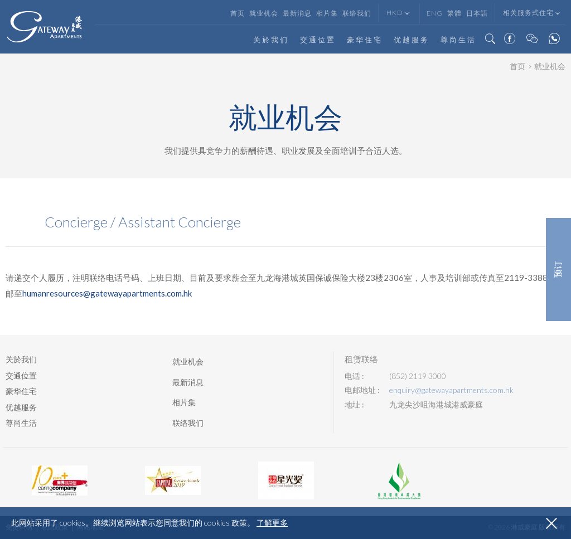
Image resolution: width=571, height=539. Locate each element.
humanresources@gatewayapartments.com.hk (107, 293)
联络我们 (356, 13)
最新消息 (297, 13)
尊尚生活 (458, 40)
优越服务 (411, 40)
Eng (435, 13)
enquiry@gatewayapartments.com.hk (451, 390)
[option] (59, 480)
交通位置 (318, 40)
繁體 (454, 13)
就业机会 (263, 13)
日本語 (477, 13)
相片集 (327, 13)
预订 (558, 269)
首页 (237, 13)
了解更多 (272, 522)
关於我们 (271, 40)
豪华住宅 (365, 40)
